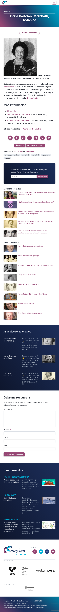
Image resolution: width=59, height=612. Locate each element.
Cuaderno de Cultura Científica (16, 477)
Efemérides (7, 11)
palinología (9, 87)
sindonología (32, 98)
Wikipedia (11, 111)
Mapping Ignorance (12, 519)
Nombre (7, 430)
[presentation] (29, 195)
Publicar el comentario (14, 454)
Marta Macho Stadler (32, 129)
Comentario (8, 409)
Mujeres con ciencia (14, 605)
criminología (35, 155)
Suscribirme (42, 177)
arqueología (8, 155)
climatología (25, 155)
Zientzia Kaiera (10, 495)
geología (7, 158)
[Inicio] (4, 2)
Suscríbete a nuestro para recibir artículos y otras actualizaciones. (29, 171)
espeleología (46, 155)
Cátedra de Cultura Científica (21, 601)
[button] (10, 138)
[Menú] (54, 2)
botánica (16, 155)
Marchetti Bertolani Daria (18, 114)
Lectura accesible (29, 33)
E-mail (6, 438)
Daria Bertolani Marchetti (18, 120)
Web (5, 446)
